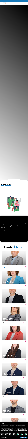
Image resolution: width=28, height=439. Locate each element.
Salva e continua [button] (23, 437)
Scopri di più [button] (4, 437)
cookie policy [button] (8, 427)
